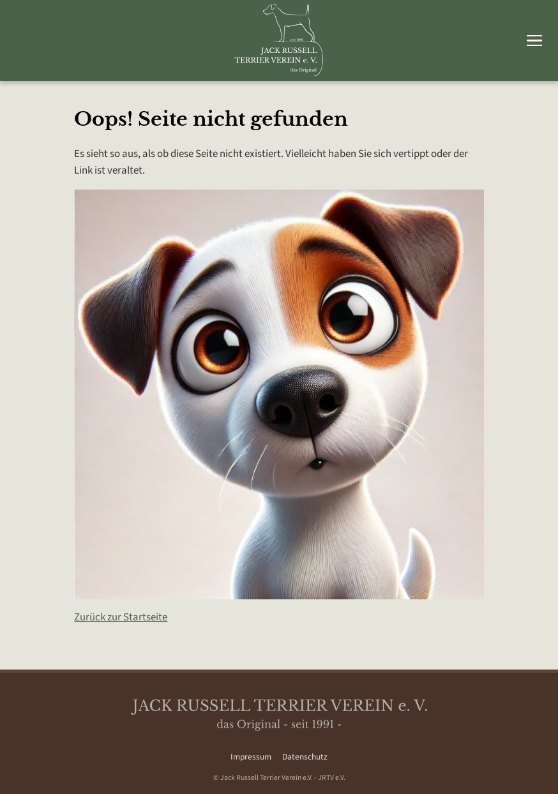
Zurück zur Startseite (120, 617)
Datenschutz (305, 757)
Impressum (250, 757)
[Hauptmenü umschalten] (534, 40)
